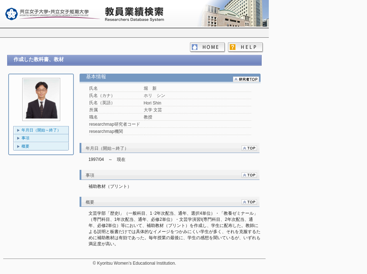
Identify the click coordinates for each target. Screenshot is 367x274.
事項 (25, 138)
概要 (25, 146)
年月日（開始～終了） (41, 130)
